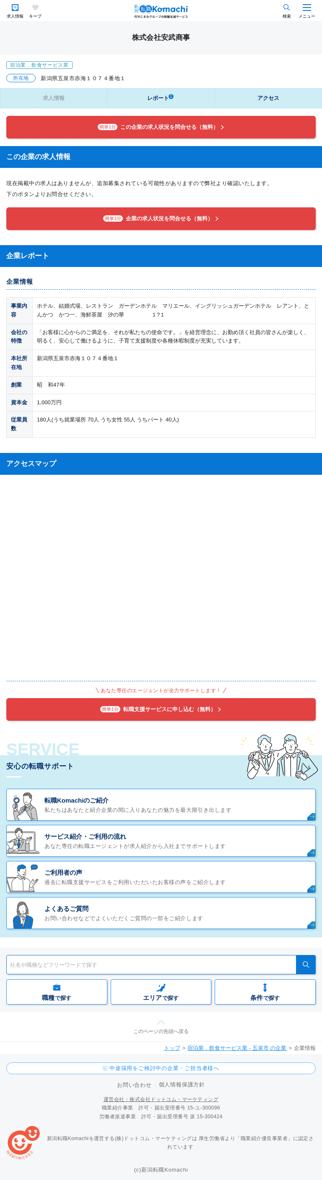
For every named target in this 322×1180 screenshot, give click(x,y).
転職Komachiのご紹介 (76, 800)
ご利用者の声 (63, 872)
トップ (172, 1048)
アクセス (268, 98)
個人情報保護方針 (182, 1084)
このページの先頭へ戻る (161, 1031)
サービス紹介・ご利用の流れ (85, 836)
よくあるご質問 (66, 908)
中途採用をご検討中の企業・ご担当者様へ (164, 1068)
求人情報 (15, 16)
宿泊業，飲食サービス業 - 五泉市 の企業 (236, 1048)
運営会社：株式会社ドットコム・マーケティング (161, 1099)
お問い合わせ (134, 1085)
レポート (160, 97)
